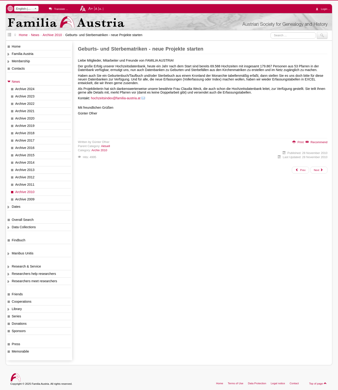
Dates (16, 206)
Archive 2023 (24, 96)
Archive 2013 (24, 170)
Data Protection (257, 383)
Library (17, 309)
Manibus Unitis (22, 253)
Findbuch (18, 240)
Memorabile (20, 351)
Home (16, 46)
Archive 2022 (24, 103)
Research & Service (26, 266)
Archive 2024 (24, 89)
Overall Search (23, 220)
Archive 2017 (24, 140)
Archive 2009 (24, 199)
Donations (19, 323)
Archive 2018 (24, 133)
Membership (21, 61)
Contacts (18, 68)
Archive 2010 (24, 192)
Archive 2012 (24, 177)
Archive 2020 (24, 118)
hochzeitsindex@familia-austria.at (115, 98)
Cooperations (21, 301)
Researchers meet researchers (34, 281)
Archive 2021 (24, 111)
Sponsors (19, 331)
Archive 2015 (24, 155)
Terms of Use (235, 383)
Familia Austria (22, 54)
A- (100, 9)
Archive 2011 (24, 184)
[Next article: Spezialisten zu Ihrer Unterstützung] (318, 170)
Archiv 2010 (99, 150)
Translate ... (61, 9)
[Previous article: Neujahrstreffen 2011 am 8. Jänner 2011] (300, 170)
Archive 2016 (24, 148)
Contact (294, 383)
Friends (17, 294)
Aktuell (105, 146)
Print (298, 142)
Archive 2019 (24, 126)
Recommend (316, 142)
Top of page (318, 383)
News (16, 81)
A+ (90, 8)
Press (16, 344)
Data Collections (24, 227)
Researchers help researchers (34, 274)
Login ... (324, 9)
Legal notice (278, 383)
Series (16, 316)
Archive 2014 (24, 162)
